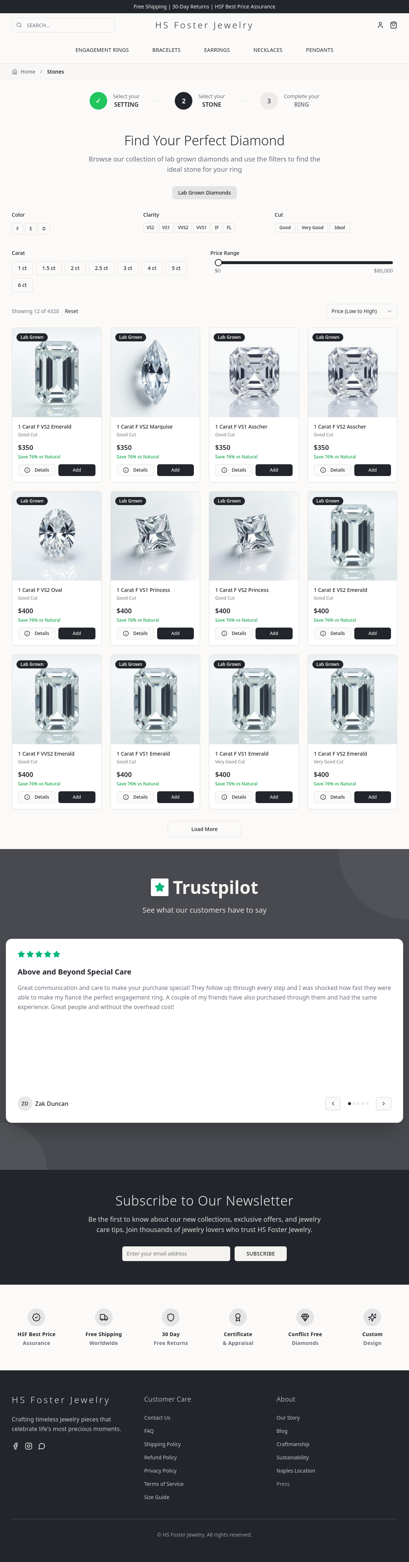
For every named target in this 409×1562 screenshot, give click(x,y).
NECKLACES (267, 49)
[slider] (218, 262)
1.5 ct (48, 268)
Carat (18, 252)
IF (217, 227)
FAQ (149, 1430)
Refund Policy (160, 1457)
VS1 (166, 227)
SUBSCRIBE (260, 1253)
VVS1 (201, 227)
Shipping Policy (162, 1444)
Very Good (312, 227)
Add (77, 470)
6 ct (22, 284)
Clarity (151, 214)
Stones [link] (55, 71)
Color (18, 214)
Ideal (339, 227)
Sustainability (292, 1457)
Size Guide (156, 1497)
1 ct (22, 268)
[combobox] (362, 311)
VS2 (150, 227)
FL (229, 227)
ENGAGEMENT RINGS (102, 49)
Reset (71, 311)
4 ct (152, 268)
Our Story (288, 1417)
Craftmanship (292, 1444)
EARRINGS (217, 49)
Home (23, 71)
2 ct (75, 268)
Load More (204, 829)
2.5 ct (101, 268)
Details (36, 470)
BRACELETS (166, 49)
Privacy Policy (160, 1470)
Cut (279, 214)
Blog (281, 1430)
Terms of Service (164, 1483)
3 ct (127, 268)
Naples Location (295, 1470)
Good (285, 227)
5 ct (176, 268)
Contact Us (157, 1417)
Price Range (224, 252)
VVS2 (183, 227)
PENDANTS (320, 49)
